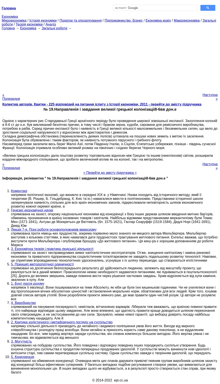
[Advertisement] (110, 60)
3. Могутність (21, 341)
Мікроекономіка (14, 20)
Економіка (10, 16)
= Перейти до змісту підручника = (110, 173)
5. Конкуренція (22, 357)
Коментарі (19, 191)
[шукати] (154, 8)
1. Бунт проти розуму (27, 283)
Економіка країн (158, 20)
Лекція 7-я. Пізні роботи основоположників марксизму (53, 229)
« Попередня (11, 97)
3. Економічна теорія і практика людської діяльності (52, 249)
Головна (8, 28)
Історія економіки (43, 20)
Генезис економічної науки (32, 210)
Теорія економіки (29, 24)
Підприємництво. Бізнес (124, 20)
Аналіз (51, 24)
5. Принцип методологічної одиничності (42, 264)
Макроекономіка (187, 20)
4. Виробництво (23, 303)
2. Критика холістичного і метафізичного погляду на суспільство (62, 322)
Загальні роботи (54, 28)
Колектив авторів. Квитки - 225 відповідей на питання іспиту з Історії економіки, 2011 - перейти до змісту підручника (102, 104)
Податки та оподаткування (81, 20)
